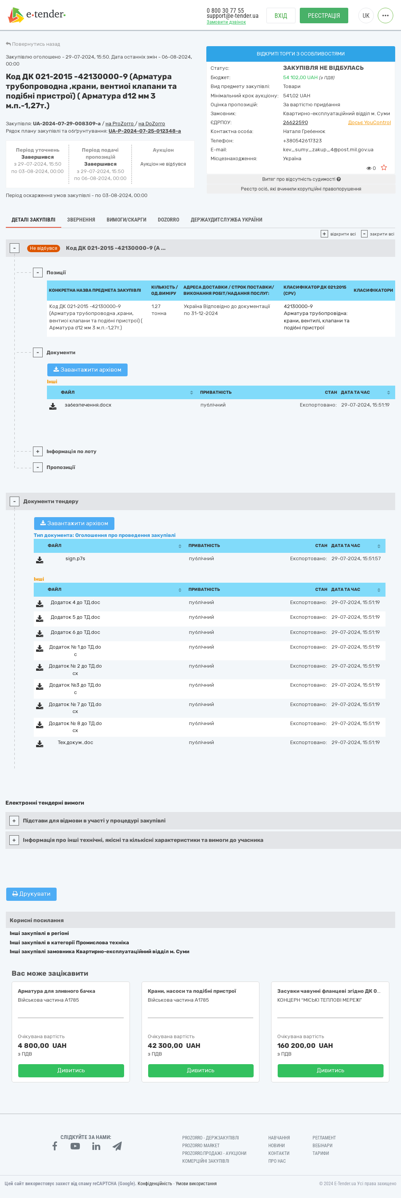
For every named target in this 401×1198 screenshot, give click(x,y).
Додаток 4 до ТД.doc (75, 602)
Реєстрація (324, 15)
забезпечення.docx (88, 405)
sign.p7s (75, 558)
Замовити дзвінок (226, 22)
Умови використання (196, 1183)
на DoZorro (151, 123)
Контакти (278, 1153)
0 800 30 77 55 (225, 10)
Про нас (277, 1161)
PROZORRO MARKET (201, 1145)
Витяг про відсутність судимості (301, 179)
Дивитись (71, 1070)
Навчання (279, 1138)
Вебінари (322, 1145)
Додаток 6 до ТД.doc (75, 632)
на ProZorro (120, 123)
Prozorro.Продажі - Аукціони (214, 1153)
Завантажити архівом (87, 369)
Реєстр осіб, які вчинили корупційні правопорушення (301, 189)
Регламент (324, 1138)
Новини (276, 1145)
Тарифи (321, 1153)
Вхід (281, 15)
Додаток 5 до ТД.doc (75, 617)
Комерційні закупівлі (205, 1161)
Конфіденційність (155, 1183)
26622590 (295, 122)
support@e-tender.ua (233, 15)
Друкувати (31, 893)
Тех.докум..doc (75, 742)
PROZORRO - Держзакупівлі (210, 1138)
